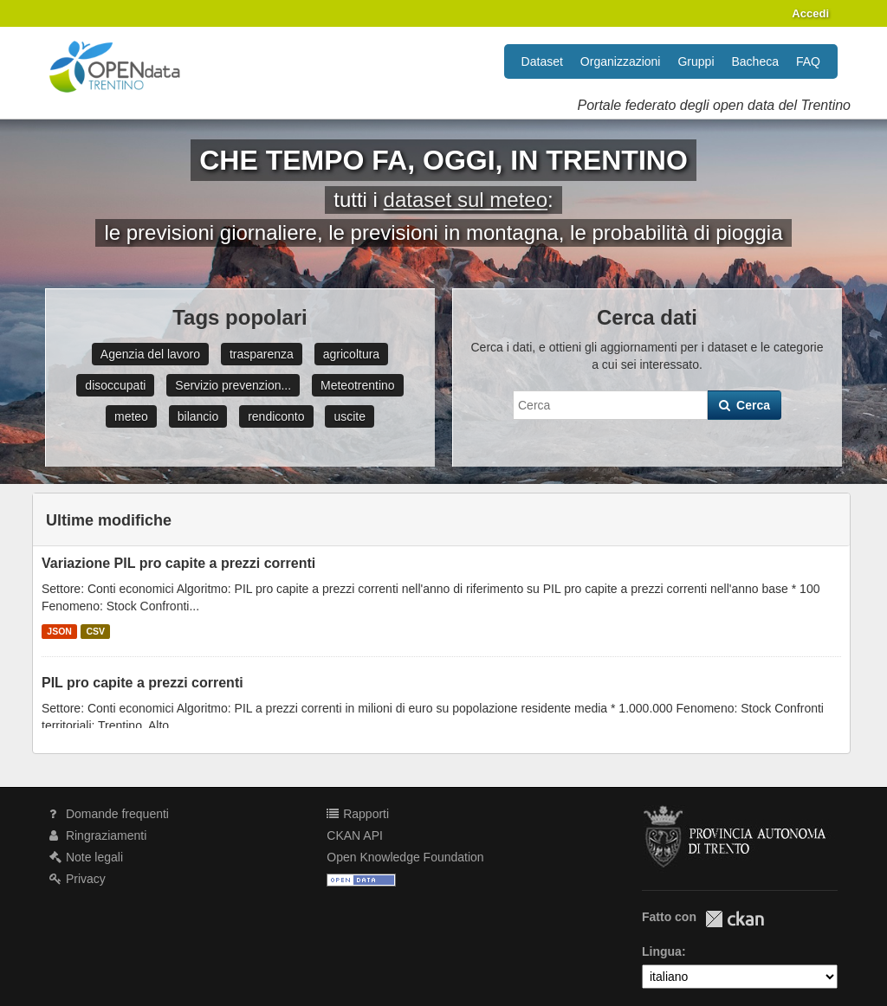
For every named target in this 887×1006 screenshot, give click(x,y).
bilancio (198, 416)
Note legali (86, 857)
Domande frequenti (109, 814)
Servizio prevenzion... (233, 385)
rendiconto (276, 416)
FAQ (808, 61)
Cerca (744, 405)
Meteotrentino (357, 385)
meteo (131, 416)
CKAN (734, 919)
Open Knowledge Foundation (405, 857)
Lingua (662, 951)
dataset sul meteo (465, 199)
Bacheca (755, 61)
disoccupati (115, 385)
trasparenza (262, 354)
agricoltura (351, 354)
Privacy (77, 879)
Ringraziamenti (97, 835)
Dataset (542, 61)
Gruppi (695, 61)
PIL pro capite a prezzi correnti (142, 682)
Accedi (810, 13)
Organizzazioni (620, 61)
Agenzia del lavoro (150, 354)
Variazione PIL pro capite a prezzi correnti (178, 563)
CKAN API (355, 835)
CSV (95, 631)
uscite (349, 416)
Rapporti (358, 814)
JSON (59, 631)
